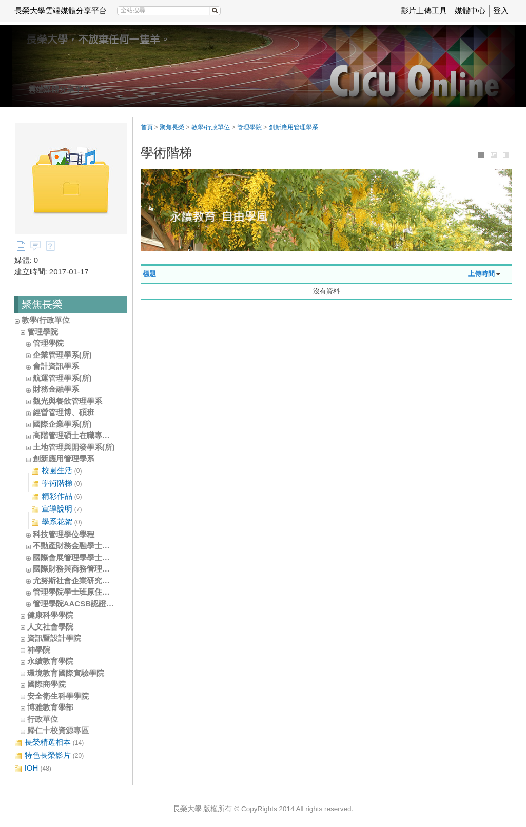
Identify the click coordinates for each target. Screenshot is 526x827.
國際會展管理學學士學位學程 (83, 557)
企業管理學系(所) (62, 354)
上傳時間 (481, 274)
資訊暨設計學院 (54, 638)
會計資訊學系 (56, 366)
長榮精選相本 (49, 742)
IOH (32, 768)
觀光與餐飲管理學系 (67, 401)
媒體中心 (470, 10)
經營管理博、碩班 (63, 412)
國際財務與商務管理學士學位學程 (90, 568)
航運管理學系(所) (62, 377)
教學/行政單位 (46, 320)
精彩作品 (56, 496)
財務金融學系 (56, 389)
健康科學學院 (50, 615)
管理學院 (42, 331)
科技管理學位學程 (63, 534)
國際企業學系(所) (62, 424)
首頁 (147, 127)
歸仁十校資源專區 (58, 730)
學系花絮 (56, 522)
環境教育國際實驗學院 (65, 672)
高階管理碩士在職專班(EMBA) (85, 435)
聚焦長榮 (172, 127)
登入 (501, 10)
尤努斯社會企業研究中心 (75, 580)
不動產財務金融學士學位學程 (83, 545)
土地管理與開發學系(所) (74, 447)
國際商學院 (46, 684)
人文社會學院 (50, 626)
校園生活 (56, 471)
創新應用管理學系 (63, 458)
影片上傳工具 (424, 10)
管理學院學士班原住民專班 (79, 591)
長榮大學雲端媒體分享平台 (60, 10)
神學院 (38, 649)
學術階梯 (56, 483)
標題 (149, 274)
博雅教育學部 (50, 707)
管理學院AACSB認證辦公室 (81, 603)
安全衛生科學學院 (58, 696)
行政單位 (42, 719)
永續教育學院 (50, 661)
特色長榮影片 (49, 755)
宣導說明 (56, 509)
